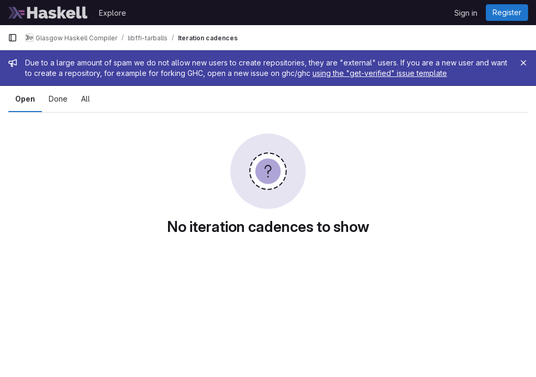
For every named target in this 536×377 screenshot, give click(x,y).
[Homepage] (48, 12)
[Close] (523, 63)
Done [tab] (58, 98)
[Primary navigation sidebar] (12, 37)
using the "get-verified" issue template (379, 73)
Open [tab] (25, 98)
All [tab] (85, 98)
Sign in (465, 12)
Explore (112, 12)
